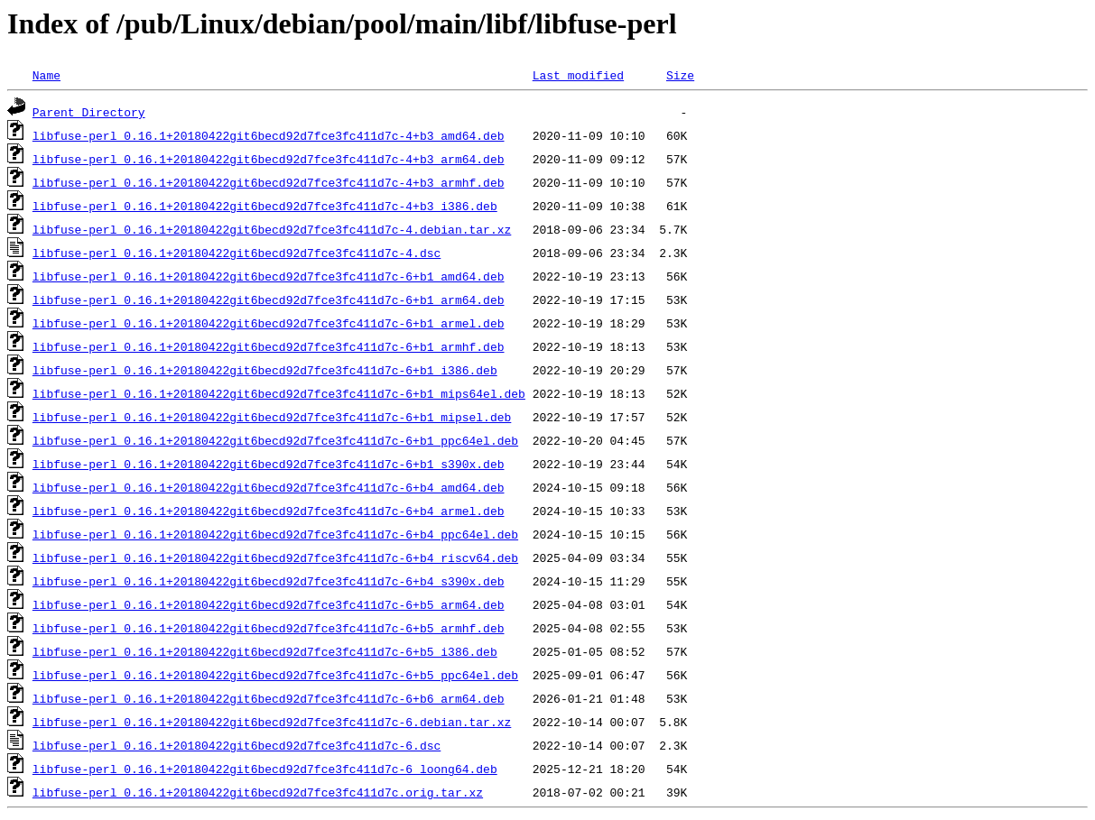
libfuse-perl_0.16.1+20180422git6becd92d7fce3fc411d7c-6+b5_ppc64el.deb (275, 675)
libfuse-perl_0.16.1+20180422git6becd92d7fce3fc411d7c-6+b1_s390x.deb (268, 464)
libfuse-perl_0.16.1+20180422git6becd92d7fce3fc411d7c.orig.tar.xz (257, 792)
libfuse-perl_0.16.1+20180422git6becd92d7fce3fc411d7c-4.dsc (236, 252)
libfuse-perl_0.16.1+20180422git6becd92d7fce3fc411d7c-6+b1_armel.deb (268, 323)
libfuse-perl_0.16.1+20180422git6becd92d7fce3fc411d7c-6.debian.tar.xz (271, 722)
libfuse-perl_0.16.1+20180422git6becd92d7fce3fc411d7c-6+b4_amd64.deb (268, 487)
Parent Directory (88, 112)
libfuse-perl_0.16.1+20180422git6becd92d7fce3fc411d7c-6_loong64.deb (264, 768)
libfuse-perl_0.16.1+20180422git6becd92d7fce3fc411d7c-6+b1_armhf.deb (268, 346)
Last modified (578, 75)
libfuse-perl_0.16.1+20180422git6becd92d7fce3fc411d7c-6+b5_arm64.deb (268, 604)
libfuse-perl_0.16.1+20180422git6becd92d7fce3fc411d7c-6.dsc (236, 745)
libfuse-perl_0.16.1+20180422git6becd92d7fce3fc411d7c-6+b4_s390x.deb (268, 581)
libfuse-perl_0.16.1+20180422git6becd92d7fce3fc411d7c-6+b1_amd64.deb (268, 276)
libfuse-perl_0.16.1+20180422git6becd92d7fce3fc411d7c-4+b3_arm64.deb (268, 159)
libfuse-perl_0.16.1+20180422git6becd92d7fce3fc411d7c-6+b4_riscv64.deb (275, 557)
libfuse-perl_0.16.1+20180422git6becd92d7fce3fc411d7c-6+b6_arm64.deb (268, 698)
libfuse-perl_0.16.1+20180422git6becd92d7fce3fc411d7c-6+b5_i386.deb (264, 651)
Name (46, 75)
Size (680, 75)
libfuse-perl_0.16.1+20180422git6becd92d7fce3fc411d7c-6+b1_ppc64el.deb (275, 440)
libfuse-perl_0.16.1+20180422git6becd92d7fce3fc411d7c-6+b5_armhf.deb (268, 628)
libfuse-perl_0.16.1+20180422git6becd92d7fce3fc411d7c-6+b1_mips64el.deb (278, 393)
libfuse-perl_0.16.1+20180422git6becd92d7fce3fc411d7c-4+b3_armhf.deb (268, 182)
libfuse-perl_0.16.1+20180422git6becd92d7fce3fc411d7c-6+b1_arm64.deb (268, 299)
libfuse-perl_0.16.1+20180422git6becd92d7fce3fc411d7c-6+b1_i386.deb (264, 370)
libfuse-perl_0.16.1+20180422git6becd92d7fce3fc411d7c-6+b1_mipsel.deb (271, 417)
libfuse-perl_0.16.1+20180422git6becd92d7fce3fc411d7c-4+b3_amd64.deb (268, 135)
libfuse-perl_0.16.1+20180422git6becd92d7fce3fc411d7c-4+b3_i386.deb (264, 206)
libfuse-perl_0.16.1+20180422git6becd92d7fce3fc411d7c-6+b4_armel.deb (268, 510)
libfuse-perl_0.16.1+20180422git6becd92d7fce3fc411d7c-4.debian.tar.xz (271, 229)
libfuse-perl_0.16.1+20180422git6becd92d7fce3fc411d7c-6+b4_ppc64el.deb (275, 534)
